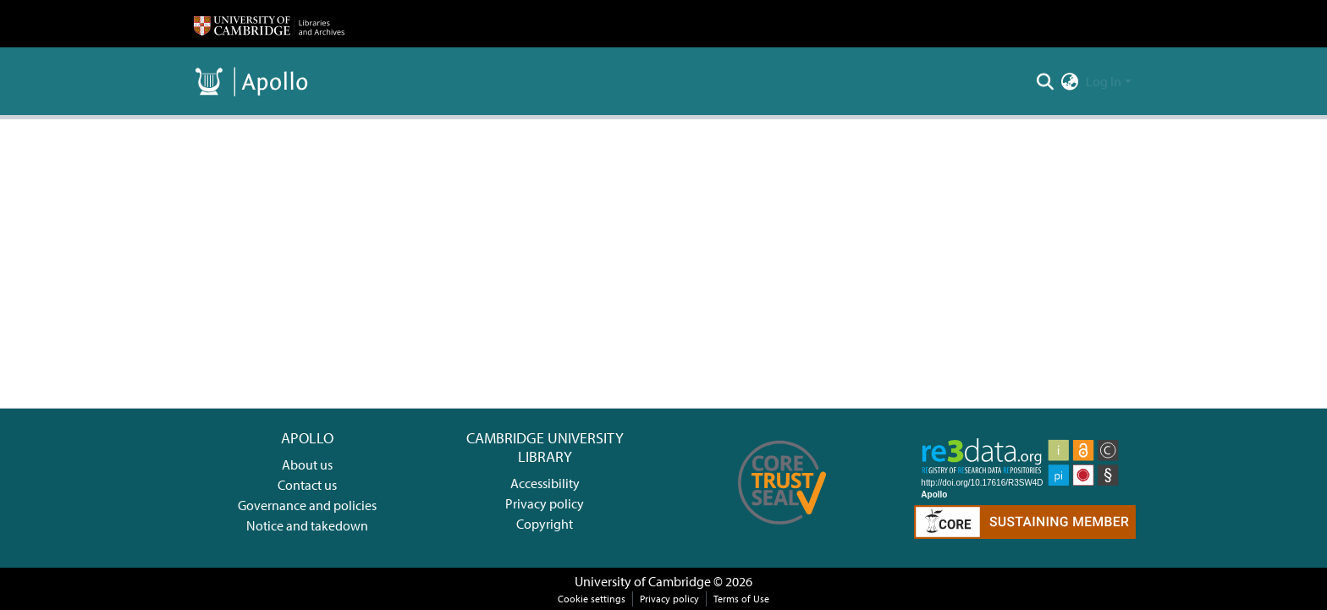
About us (307, 464)
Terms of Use (741, 598)
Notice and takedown (307, 525)
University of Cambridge (643, 581)
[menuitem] (1070, 81)
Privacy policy (544, 503)
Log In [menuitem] (1103, 81)
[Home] (269, 24)
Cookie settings (591, 598)
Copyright (544, 523)
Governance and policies (307, 505)
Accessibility (545, 483)
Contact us (307, 484)
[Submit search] (1045, 81)
